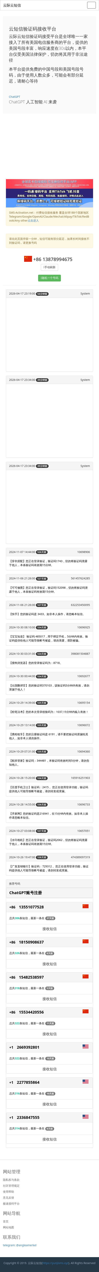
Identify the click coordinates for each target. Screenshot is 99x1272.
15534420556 (31, 1012)
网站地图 (8, 1227)
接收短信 (49, 928)
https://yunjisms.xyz (55, 1263)
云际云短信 (12, 5)
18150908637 (31, 942)
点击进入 (33, 220)
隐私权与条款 (11, 1180)
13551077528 (31, 907)
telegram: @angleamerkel (20, 1245)
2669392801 (28, 1047)
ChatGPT (14, 97)
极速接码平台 (11, 1204)
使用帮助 (8, 1192)
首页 (5, 1221)
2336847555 (28, 1117)
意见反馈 (8, 1198)
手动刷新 (50, 267)
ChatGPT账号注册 (25, 892)
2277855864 (28, 1082)
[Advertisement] (49, 149)
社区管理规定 (11, 1186)
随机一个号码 (50, 277)
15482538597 (31, 977)
